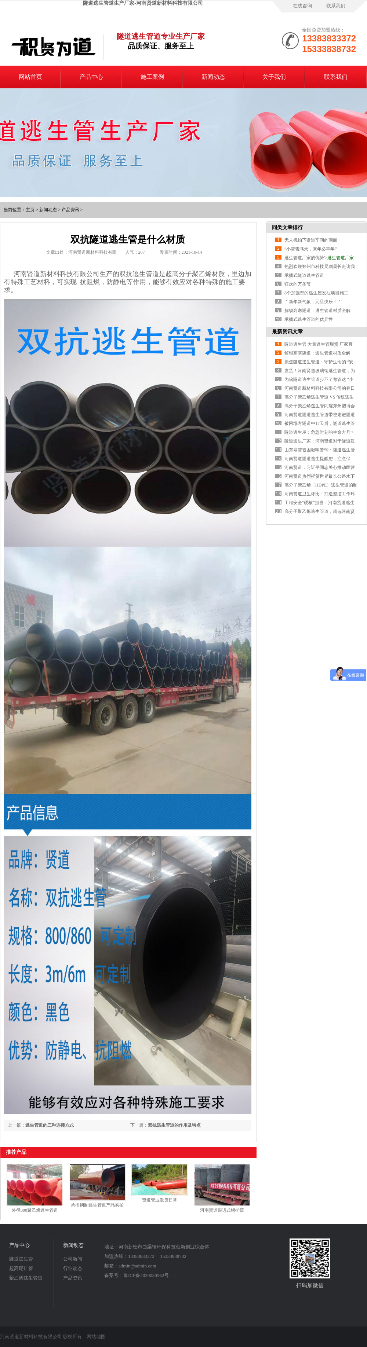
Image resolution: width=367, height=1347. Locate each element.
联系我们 (335, 5)
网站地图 (96, 1336)
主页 (30, 209)
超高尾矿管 (21, 1268)
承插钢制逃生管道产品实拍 (97, 1205)
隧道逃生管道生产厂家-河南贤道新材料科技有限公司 (143, 3)
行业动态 (72, 1268)
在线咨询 (302, 5)
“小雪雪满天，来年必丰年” (310, 249)
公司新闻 (72, 1259)
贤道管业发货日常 (159, 1200)
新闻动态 (213, 77)
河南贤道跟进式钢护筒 (222, 1210)
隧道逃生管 (21, 1259)
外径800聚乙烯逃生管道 (35, 1210)
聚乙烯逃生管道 (26, 1278)
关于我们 (274, 77)
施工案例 (152, 77)
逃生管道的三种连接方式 (49, 1125)
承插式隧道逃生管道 (304, 275)
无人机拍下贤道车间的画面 (310, 240)
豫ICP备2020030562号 (146, 1275)
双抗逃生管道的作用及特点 (174, 1125)
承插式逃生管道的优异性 (308, 319)
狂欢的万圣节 (297, 284)
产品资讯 (70, 209)
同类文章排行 (287, 227)
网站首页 (30, 77)
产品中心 (91, 77)
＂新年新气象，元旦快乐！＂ (313, 301)
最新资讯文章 (287, 331)
